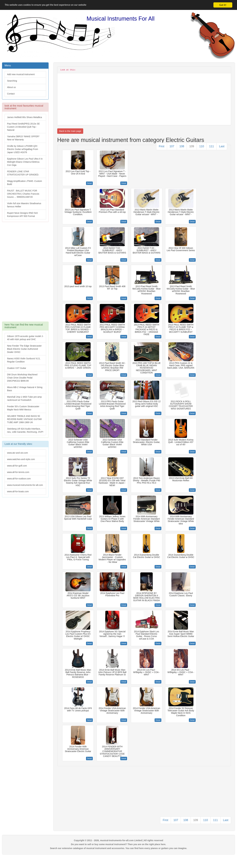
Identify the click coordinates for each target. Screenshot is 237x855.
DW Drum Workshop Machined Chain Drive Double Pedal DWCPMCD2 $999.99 (22, 377)
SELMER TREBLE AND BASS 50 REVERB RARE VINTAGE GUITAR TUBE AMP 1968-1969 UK (24, 419)
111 (211, 146)
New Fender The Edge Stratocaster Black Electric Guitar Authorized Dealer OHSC (24, 349)
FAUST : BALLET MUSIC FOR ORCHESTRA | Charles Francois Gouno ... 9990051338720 (23, 193)
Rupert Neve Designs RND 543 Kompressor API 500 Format (22, 214)
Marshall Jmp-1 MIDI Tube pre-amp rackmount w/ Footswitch (24, 398)
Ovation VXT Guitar (16, 368)
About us (11, 87)
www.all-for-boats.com (18, 491)
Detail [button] (89, 183)
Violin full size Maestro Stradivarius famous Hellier (24, 205)
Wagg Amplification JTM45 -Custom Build (24, 182)
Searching (12, 81)
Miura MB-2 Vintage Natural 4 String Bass (24, 389)
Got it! (222, 5)
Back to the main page (70, 131)
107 (172, 146)
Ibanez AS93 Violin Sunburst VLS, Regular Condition (23, 360)
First (161, 146)
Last (221, 146)
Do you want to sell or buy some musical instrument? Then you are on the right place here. (118, 844)
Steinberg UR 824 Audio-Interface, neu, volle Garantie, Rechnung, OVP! (25, 430)
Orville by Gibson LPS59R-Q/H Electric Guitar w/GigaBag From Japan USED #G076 (22, 149)
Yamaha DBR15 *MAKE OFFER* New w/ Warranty (23, 138)
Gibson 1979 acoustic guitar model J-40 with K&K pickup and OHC (25, 338)
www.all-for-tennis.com (18, 472)
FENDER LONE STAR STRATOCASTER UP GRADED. (23, 173)
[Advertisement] (25, 273)
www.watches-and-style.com (21, 459)
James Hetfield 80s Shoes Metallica (24, 117)
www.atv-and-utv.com (17, 453)
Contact (11, 93)
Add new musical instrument (21, 74)
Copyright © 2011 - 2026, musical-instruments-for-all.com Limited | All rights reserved (118, 840)
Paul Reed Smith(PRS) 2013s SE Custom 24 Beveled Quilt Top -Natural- (23, 126)
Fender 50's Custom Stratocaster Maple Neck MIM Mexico (23, 408)
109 (191, 146)
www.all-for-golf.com (17, 465)
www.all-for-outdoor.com (19, 478)
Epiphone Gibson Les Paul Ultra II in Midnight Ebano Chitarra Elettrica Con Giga (25, 161)
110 (201, 146)
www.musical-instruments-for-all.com (25, 485)
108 (181, 146)
